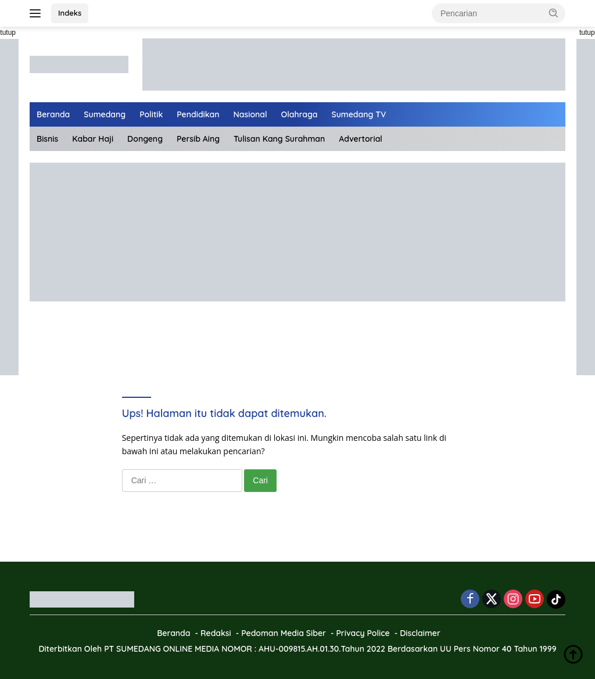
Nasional (250, 114)
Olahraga (299, 114)
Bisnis (47, 139)
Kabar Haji (92, 139)
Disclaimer (420, 633)
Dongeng (145, 139)
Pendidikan (198, 114)
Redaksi (215, 633)
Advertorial (360, 139)
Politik (151, 114)
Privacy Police (362, 633)
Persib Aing (198, 139)
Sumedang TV (359, 114)
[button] (553, 12)
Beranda (53, 114)
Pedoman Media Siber (283, 633)
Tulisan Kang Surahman (279, 139)
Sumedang (105, 114)
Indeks (69, 12)
